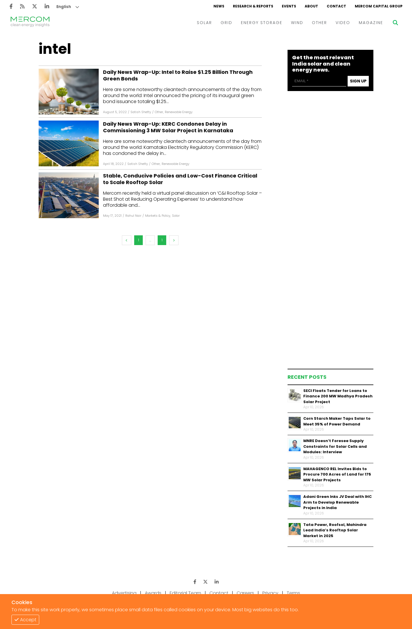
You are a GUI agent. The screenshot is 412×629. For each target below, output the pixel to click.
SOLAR (204, 22)
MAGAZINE (371, 22)
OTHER (319, 22)
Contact (218, 593)
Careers (245, 593)
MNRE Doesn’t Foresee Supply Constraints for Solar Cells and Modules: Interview (335, 446)
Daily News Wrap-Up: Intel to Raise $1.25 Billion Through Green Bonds (178, 75)
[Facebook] (11, 6)
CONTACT (336, 6)
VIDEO (343, 22)
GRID (226, 22)
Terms (293, 593)
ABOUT (311, 6)
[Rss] (22, 6)
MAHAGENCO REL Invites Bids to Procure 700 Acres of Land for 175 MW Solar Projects (337, 474)
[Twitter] (34, 6)
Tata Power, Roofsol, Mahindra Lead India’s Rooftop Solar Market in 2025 (335, 530)
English (63, 6)
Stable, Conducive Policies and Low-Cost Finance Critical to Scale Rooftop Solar (180, 179)
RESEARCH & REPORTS (253, 6)
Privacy (270, 593)
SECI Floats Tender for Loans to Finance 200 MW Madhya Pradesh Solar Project (338, 396)
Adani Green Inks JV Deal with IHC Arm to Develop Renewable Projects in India (337, 502)
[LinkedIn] (47, 6)
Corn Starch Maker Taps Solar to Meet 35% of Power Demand (337, 421)
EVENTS (289, 6)
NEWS (218, 6)
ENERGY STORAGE (261, 22)
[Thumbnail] (295, 395)
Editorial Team (185, 593)
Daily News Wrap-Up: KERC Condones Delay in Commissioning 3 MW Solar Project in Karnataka (168, 127)
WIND (297, 22)
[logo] (30, 23)
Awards (153, 593)
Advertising (124, 593)
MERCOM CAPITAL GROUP (379, 6)
